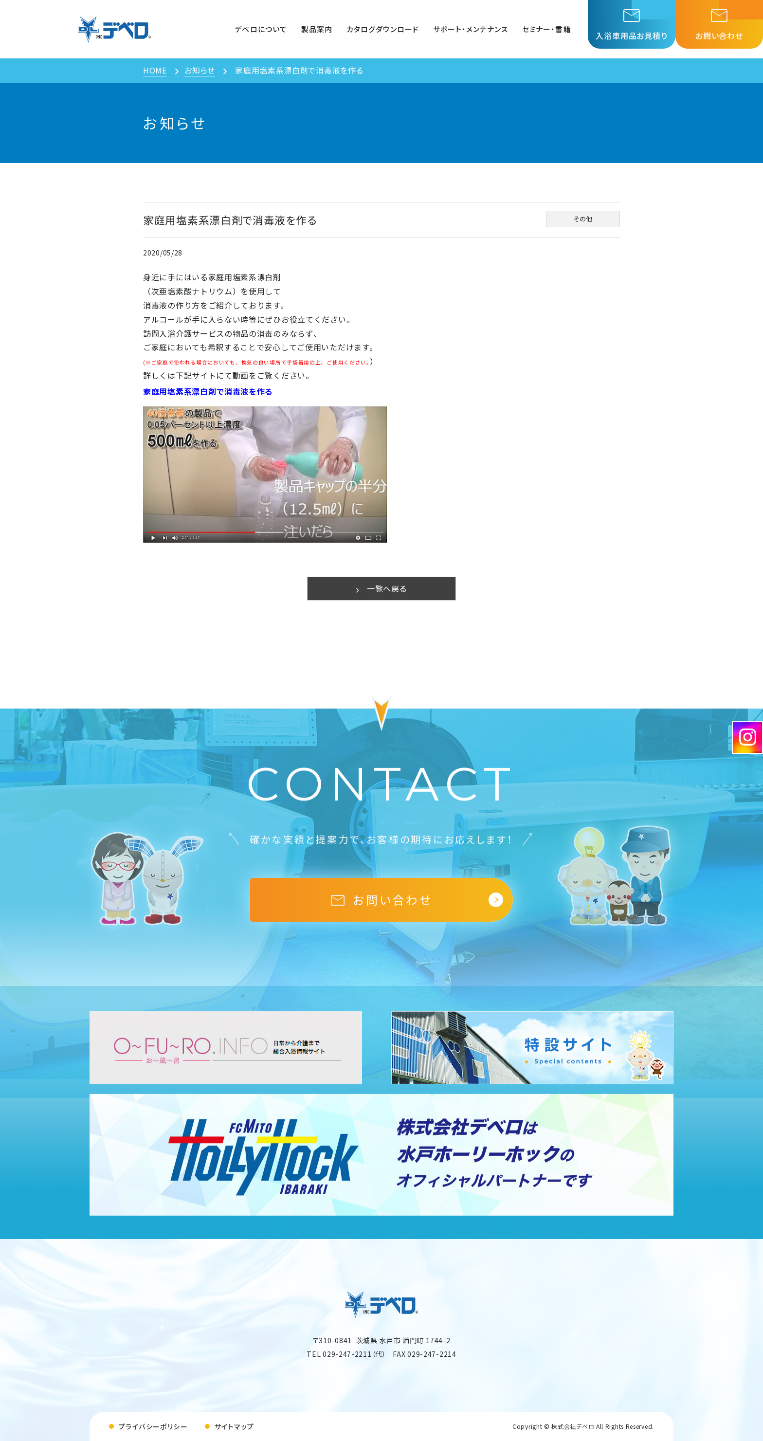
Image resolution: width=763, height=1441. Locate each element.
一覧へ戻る (381, 588)
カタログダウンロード (382, 29)
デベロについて (261, 29)
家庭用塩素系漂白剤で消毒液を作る (208, 391)
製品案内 (316, 29)
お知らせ (199, 70)
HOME (155, 70)
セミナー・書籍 (546, 29)
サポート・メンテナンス (471, 29)
